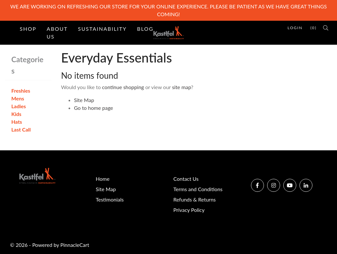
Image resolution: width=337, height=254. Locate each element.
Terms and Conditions (198, 189)
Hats (16, 122)
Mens (17, 98)
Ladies (18, 106)
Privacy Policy (189, 210)
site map (181, 87)
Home (103, 179)
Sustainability (102, 29)
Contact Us (186, 179)
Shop (28, 29)
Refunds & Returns (194, 199)
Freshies (20, 90)
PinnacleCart (74, 245)
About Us (57, 33)
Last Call (21, 129)
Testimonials (110, 199)
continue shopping (123, 87)
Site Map (84, 100)
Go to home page (93, 108)
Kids (16, 114)
